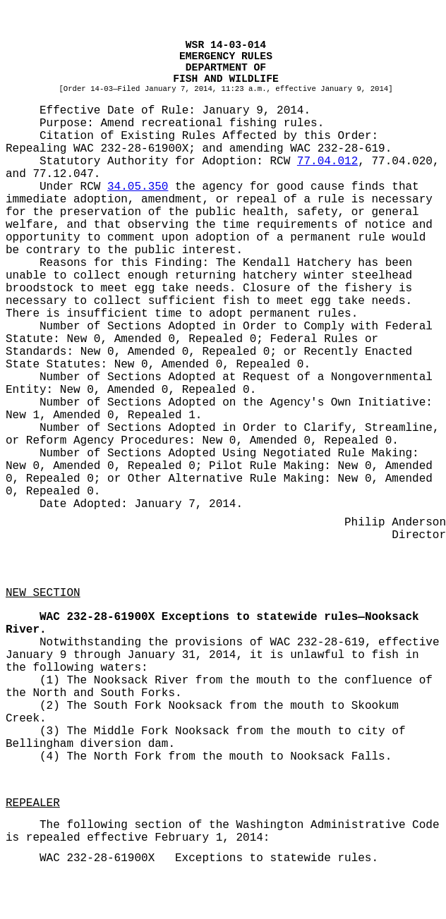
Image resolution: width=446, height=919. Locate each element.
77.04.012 (327, 161)
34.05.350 (137, 187)
